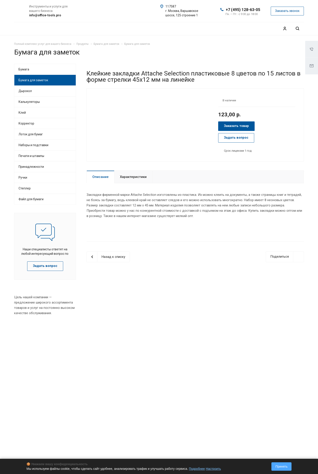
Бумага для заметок (33, 80)
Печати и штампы (31, 156)
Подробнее (197, 468)
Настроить (213, 468)
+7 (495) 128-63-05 (243, 9)
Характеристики (133, 177)
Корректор (26, 123)
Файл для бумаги (31, 199)
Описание (100, 177)
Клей (22, 112)
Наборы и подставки (33, 145)
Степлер (25, 188)
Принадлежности (31, 166)
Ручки (23, 177)
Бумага (24, 69)
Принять (281, 466)
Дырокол (25, 91)
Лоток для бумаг (31, 134)
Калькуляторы (29, 102)
